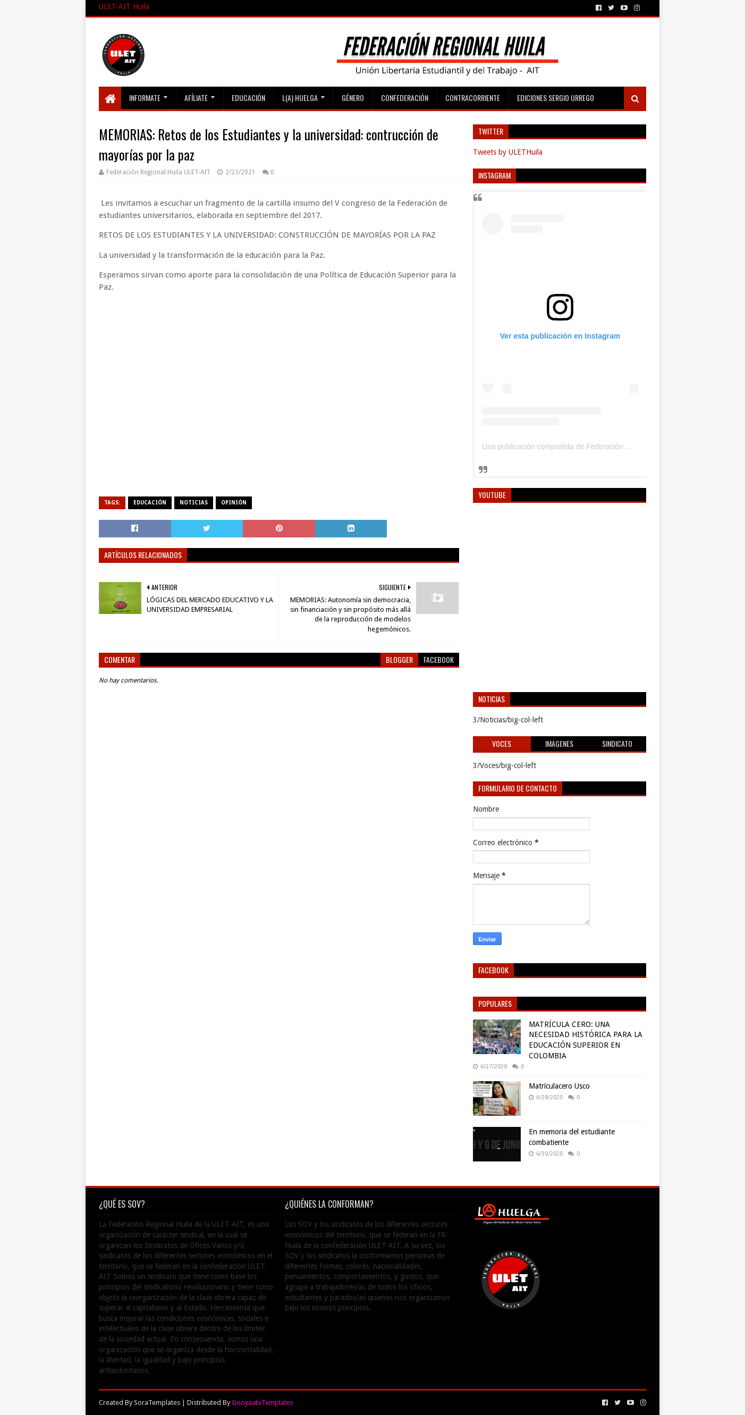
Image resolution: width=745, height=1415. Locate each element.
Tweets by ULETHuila (508, 152)
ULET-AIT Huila (124, 6)
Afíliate (196, 97)
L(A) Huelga (300, 97)
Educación (248, 97)
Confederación (404, 97)
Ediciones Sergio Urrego (555, 97)
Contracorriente (472, 97)
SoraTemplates (157, 1402)
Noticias (194, 503)
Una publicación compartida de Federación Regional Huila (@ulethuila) (599, 446)
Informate (144, 97)
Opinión (234, 503)
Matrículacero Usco (559, 1086)
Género (353, 97)
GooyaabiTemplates (262, 1402)
